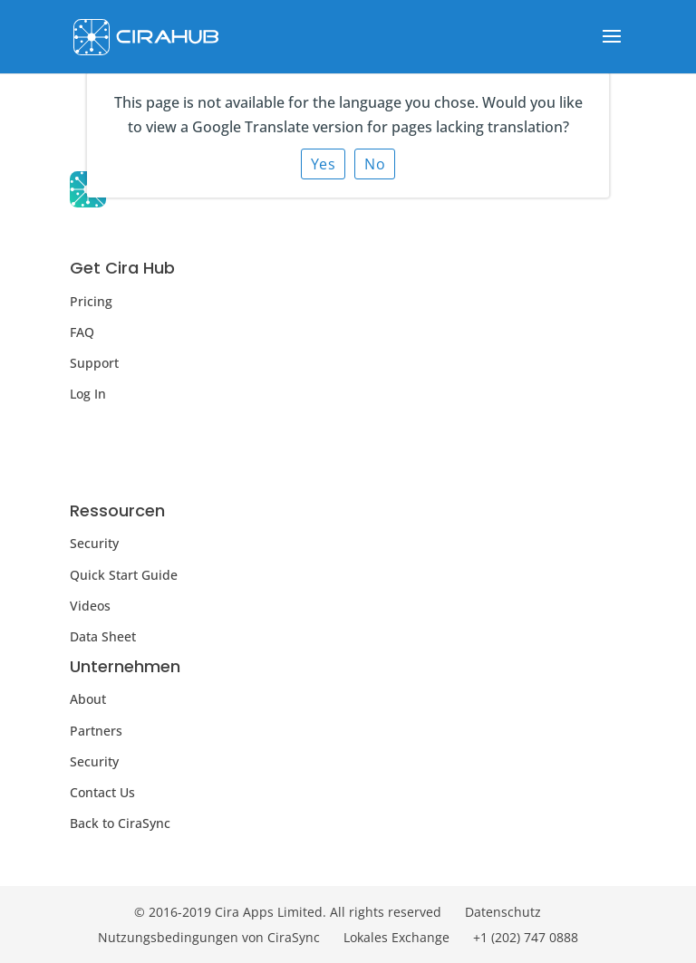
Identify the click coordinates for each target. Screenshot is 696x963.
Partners (96, 730)
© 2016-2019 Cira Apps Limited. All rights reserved (287, 911)
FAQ (82, 332)
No (374, 164)
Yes (323, 164)
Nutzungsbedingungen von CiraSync (209, 937)
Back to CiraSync (120, 823)
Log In (88, 393)
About (88, 699)
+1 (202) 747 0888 (525, 937)
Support (94, 362)
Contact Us (102, 792)
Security (94, 543)
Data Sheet (103, 636)
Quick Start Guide (124, 574)
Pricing (91, 301)
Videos (90, 605)
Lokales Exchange (396, 937)
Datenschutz (503, 911)
